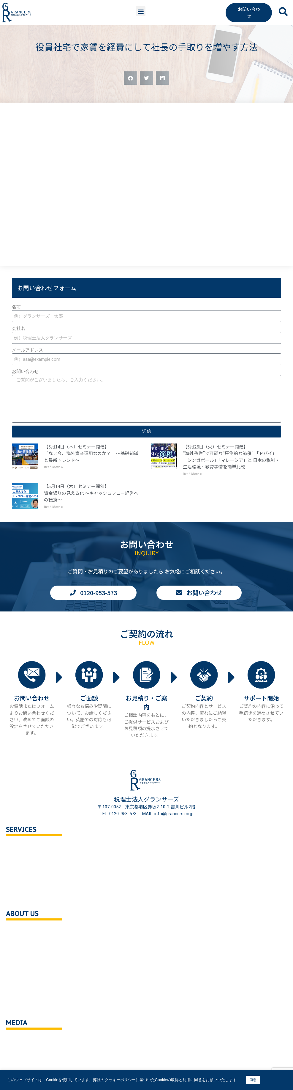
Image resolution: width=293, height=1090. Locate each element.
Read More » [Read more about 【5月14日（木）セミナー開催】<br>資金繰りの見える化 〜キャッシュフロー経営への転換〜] (53, 507)
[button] (140, 11)
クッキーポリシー (29, 994)
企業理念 (21, 943)
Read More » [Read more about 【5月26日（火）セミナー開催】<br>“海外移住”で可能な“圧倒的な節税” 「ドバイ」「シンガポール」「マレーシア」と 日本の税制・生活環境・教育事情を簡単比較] (192, 474)
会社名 (18, 328)
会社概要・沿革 (27, 931)
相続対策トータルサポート (38, 872)
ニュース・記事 (27, 1053)
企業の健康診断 (27, 897)
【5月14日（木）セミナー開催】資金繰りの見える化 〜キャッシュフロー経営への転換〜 (91, 493)
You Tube (21, 1040)
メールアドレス (27, 350)
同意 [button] (253, 1080)
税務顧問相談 (25, 847)
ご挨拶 (18, 956)
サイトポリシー (27, 1007)
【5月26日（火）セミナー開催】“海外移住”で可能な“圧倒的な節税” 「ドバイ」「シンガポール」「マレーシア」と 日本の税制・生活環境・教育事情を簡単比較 (231, 456)
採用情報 (21, 969)
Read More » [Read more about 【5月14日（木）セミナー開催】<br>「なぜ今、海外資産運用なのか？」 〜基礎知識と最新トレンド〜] (53, 467)
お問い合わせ (25, 371)
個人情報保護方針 (29, 981)
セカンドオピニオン (32, 860)
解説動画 (21, 1065)
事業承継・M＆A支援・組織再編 (44, 885)
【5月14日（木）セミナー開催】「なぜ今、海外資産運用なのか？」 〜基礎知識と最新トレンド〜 (91, 453)
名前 (16, 307)
